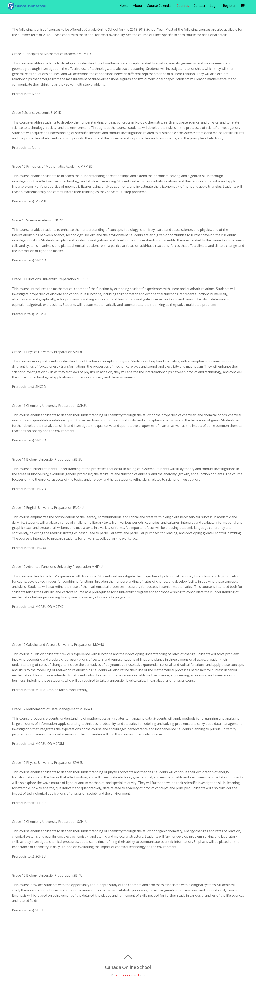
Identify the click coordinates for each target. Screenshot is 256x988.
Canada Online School (126, 975)
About (139, 5)
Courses (184, 5)
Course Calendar (161, 5)
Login (216, 5)
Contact (201, 5)
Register (231, 5)
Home (125, 5)
